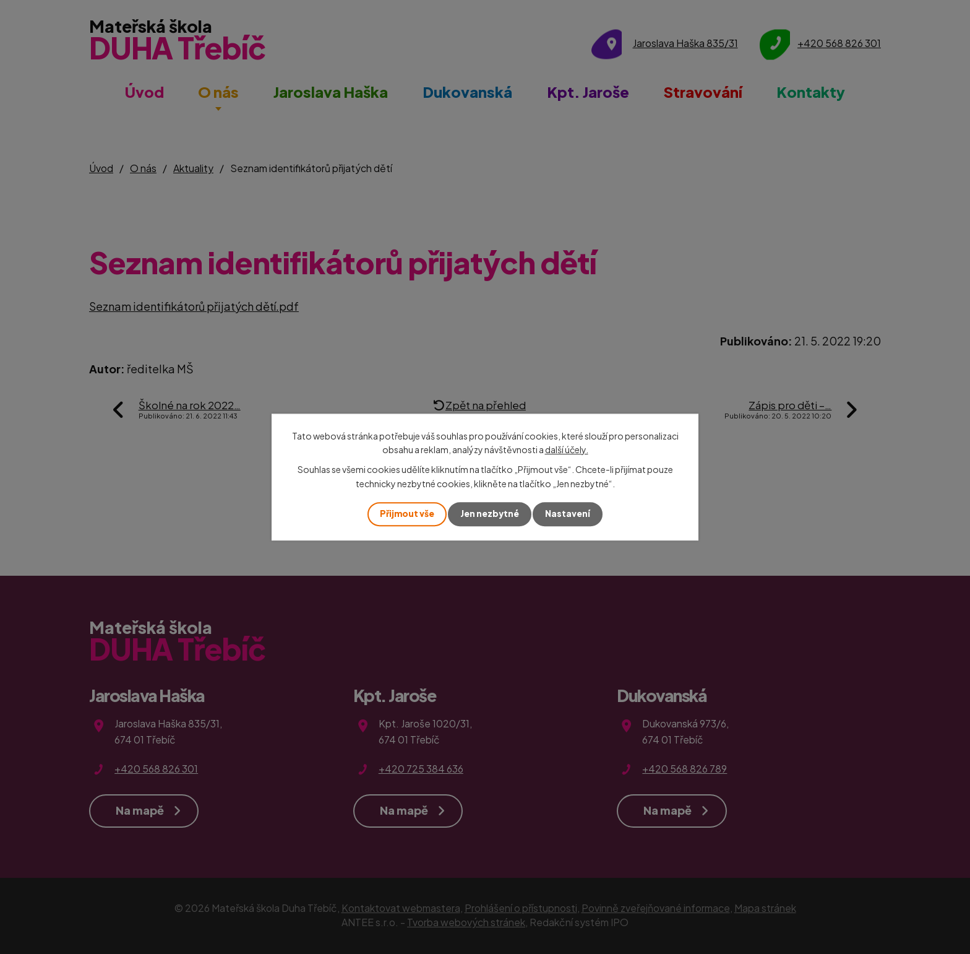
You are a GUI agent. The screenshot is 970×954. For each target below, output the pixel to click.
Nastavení (568, 513)
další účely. (566, 449)
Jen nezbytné (490, 513)
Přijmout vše (406, 513)
